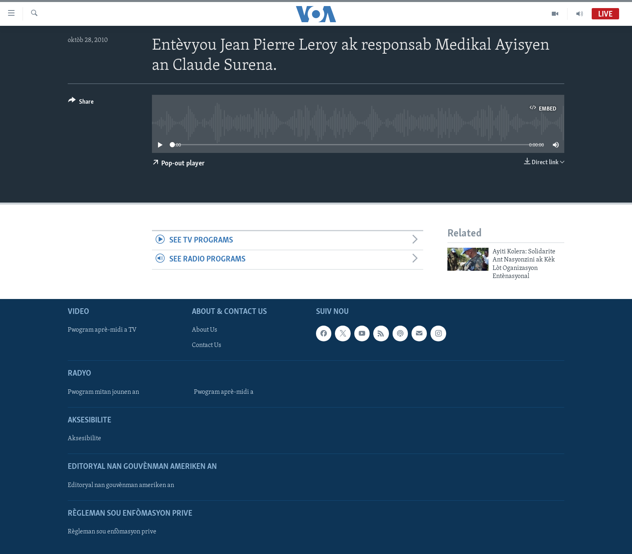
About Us (204, 330)
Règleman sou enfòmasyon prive (112, 532)
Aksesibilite (84, 438)
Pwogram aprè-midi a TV (102, 330)
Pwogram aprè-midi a (224, 392)
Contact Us (206, 346)
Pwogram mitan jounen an (103, 392)
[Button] (81, 103)
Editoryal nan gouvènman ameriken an (121, 485)
